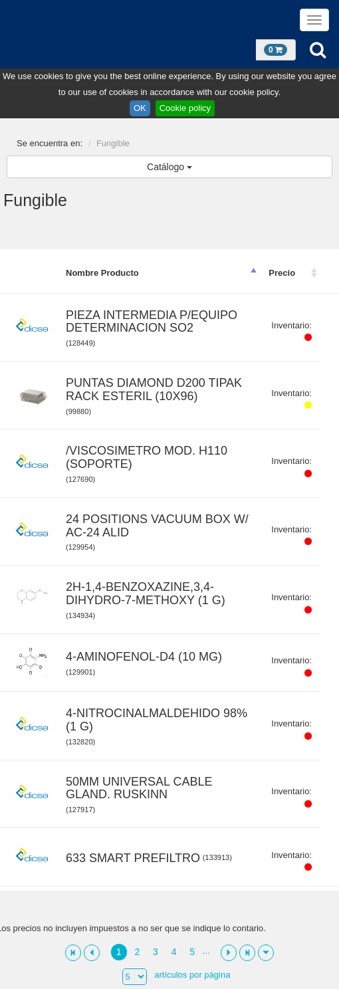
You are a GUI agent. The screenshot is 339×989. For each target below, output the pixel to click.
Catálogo (169, 167)
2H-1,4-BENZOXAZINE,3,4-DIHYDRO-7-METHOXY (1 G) (145, 594)
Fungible (113, 143)
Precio (282, 273)
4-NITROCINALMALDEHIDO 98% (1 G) (156, 720)
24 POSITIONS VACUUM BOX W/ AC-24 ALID (157, 526)
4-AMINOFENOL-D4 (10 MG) (144, 657)
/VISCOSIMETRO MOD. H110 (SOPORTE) (146, 458)
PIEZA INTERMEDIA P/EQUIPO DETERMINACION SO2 (151, 322)
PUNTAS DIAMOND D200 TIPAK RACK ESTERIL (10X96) (154, 390)
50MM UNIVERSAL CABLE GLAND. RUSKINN (139, 789)
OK (140, 108)
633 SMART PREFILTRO (133, 858)
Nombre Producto (102, 273)
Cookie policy (185, 108)
